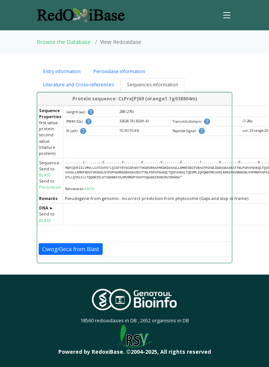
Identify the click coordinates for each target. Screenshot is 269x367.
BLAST (45, 175)
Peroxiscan (50, 187)
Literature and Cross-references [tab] (78, 84)
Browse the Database (64, 41)
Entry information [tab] (62, 71)
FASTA (89, 188)
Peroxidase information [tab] (119, 71)
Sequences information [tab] (152, 84)
